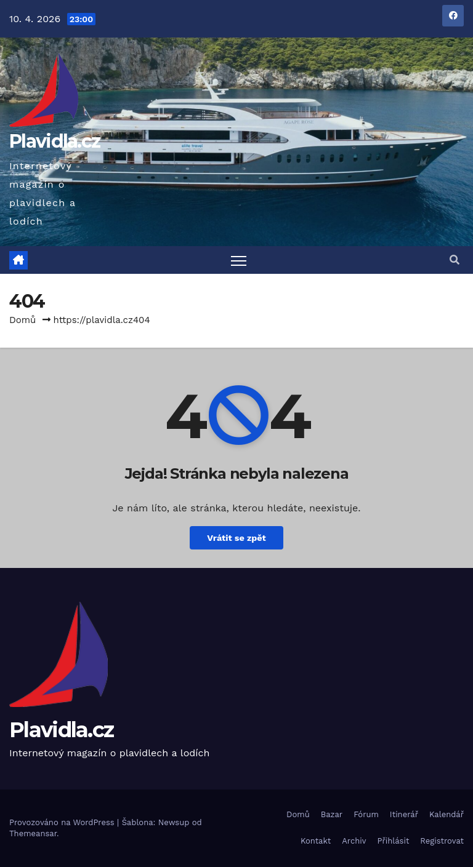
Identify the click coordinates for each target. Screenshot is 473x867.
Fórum (366, 814)
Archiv (354, 840)
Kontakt (316, 840)
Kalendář (446, 814)
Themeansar (33, 833)
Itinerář (404, 814)
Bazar (331, 814)
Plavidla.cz (54, 141)
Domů (22, 320)
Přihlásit (394, 840)
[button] (454, 260)
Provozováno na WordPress (63, 822)
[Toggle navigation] (239, 260)
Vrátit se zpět (236, 538)
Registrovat (442, 840)
